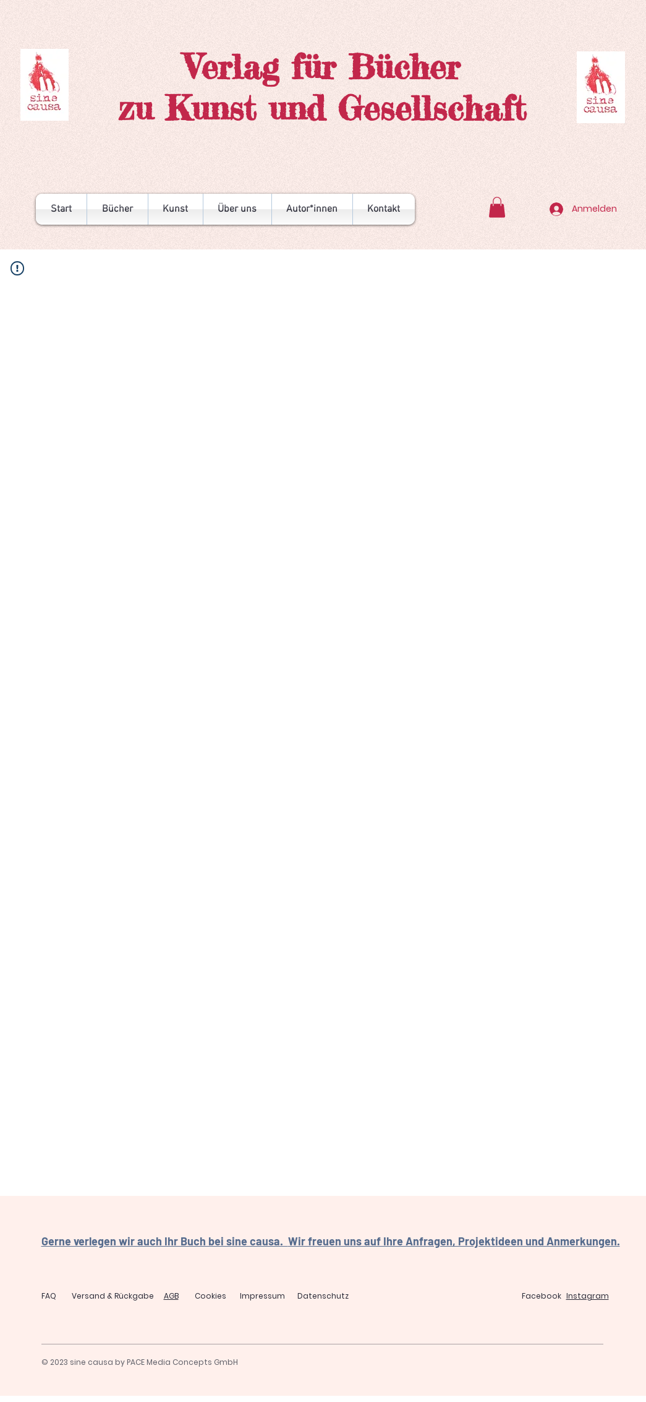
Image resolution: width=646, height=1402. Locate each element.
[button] (497, 207)
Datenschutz (323, 1296)
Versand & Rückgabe (113, 1296)
